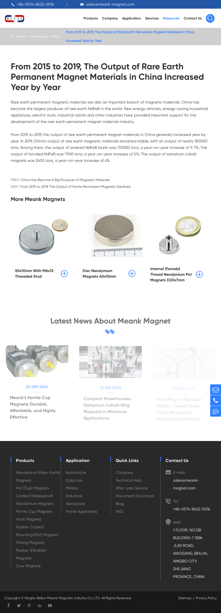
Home (21, 36)
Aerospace (75, 503)
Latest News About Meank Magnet (110, 320)
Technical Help (129, 480)
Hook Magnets (29, 519)
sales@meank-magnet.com (110, 4)
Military (72, 488)
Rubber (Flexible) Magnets (31, 554)
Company (110, 18)
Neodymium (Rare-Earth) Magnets (38, 476)
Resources (171, 18)
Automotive (76, 472)
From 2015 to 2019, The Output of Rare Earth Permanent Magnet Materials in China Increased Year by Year (130, 36)
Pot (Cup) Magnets (32, 488)
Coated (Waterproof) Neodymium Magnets (35, 500)
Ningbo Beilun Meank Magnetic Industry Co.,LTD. (62, 598)
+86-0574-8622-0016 (35, 4)
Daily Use (74, 480)
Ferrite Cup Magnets (34, 511)
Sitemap (184, 598)
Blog (56, 36)
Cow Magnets (28, 566)
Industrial (74, 496)
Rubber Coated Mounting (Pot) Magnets (37, 531)
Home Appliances (81, 511)
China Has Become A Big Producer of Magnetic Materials (65, 180)
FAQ (119, 511)
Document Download (135, 496)
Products (91, 18)
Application (131, 18)
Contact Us (193, 18)
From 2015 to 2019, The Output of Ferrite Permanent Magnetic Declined (75, 187)
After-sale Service (132, 488)
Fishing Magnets (30, 542)
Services (152, 18)
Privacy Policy (206, 598)
